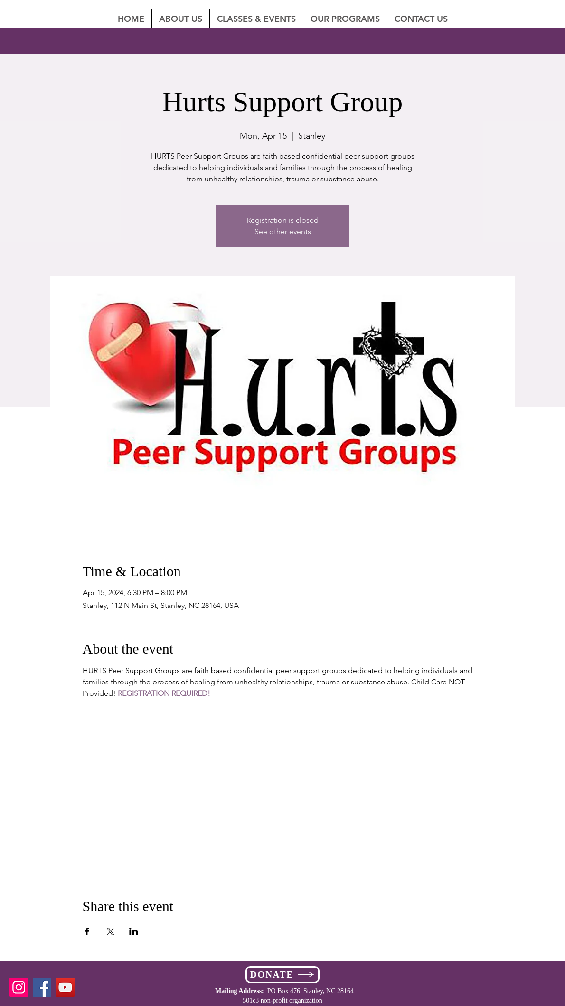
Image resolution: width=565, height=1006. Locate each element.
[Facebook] (42, 987)
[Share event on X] (110, 931)
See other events (282, 231)
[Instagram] (18, 987)
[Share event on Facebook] (87, 931)
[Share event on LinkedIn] (133, 931)
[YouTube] (65, 987)
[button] (421, 18)
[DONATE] (282, 974)
